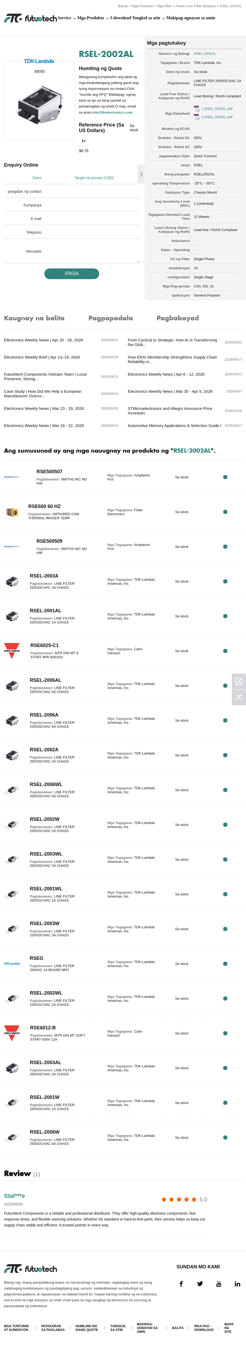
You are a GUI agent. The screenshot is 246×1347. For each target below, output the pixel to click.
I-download (120, 18)
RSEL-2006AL (45, 680)
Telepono (33, 232)
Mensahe (33, 251)
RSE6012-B (43, 1027)
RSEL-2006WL (46, 784)
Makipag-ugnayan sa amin (190, 18)
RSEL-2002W (44, 819)
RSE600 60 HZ (44, 506)
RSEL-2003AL (45, 1062)
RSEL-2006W (44, 1132)
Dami (37, 178)
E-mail (36, 219)
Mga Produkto (142, 6)
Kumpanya (32, 205)
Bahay (123, 6)
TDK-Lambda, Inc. (208, 63)
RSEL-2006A (44, 715)
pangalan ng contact (24, 191)
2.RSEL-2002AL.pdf (217, 117)
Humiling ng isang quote (86, 1328)
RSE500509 (50, 541)
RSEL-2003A (44, 576)
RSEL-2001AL (45, 610)
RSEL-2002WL (46, 993)
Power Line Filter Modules (196, 6)
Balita (178, 1328)
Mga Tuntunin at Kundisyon (16, 1328)
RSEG (36, 958)
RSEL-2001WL (46, 888)
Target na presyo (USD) (94, 178)
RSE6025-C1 (44, 645)
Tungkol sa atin (146, 18)
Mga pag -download (204, 1328)
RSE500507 (50, 471)
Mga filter (164, 6)
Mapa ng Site (228, 1328)
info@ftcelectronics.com (112, 112)
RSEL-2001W (44, 1097)
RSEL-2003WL (46, 854)
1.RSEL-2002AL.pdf (217, 109)
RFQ (225, 477)
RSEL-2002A (44, 749)
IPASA (72, 273)
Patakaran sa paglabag (53, 1328)
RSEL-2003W (44, 923)
